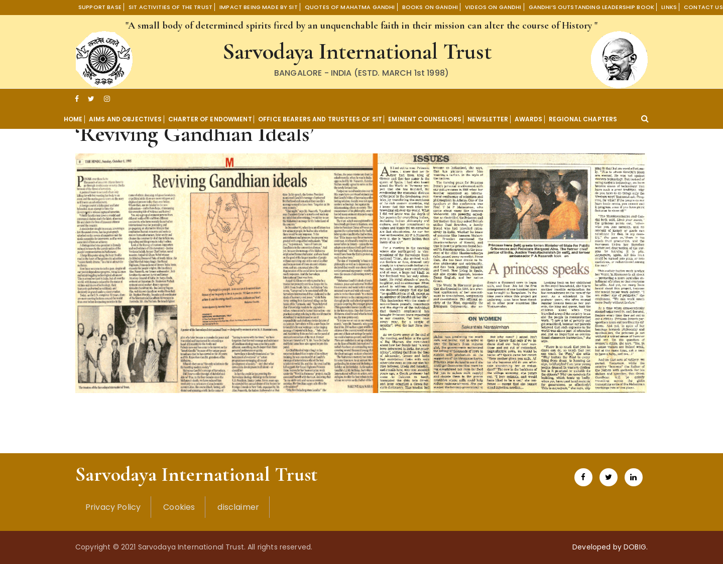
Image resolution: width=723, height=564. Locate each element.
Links (669, 7)
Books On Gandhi (430, 7)
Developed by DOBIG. (610, 547)
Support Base (100, 7)
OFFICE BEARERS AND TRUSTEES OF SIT (320, 119)
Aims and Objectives (125, 119)
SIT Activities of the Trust (170, 7)
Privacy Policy (113, 507)
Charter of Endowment (210, 119)
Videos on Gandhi (493, 7)
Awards (529, 119)
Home (73, 119)
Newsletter (488, 119)
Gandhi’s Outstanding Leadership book (591, 7)
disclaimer (238, 507)
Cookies (179, 507)
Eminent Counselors (424, 119)
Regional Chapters (583, 119)
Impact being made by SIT (258, 7)
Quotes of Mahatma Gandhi (350, 7)
